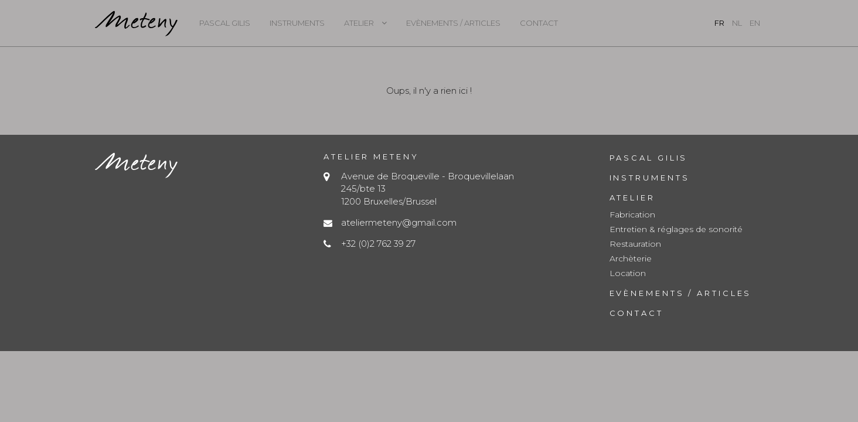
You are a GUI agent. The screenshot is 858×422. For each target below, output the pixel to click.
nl (737, 23)
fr (719, 23)
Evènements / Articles (453, 23)
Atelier (359, 23)
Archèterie (631, 258)
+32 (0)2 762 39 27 (378, 243)
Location (628, 273)
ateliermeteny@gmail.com (399, 222)
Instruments (297, 23)
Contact (539, 23)
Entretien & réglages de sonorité (676, 229)
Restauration (635, 244)
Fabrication (632, 214)
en (755, 23)
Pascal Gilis (224, 23)
